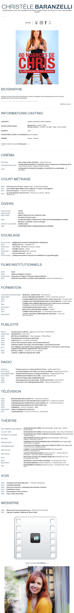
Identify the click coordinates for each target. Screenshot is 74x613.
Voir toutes (37, 563)
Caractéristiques (15, 144)
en (50, 23)
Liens (28, 23)
